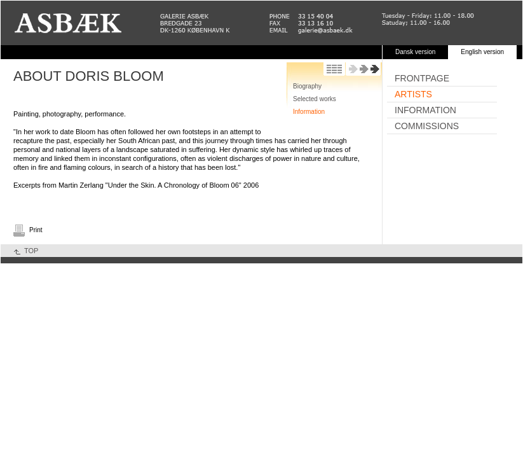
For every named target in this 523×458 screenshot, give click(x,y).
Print (36, 229)
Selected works (314, 98)
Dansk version (415, 51)
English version (482, 51)
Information (309, 111)
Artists (413, 94)
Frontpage (422, 78)
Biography (307, 86)
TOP (31, 250)
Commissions (427, 126)
